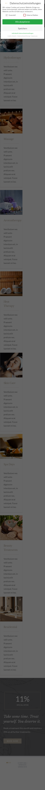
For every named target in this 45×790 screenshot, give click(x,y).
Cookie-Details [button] (12, 36)
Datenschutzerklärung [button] (23, 36)
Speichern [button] (22, 28)
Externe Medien (30, 15)
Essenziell (10, 15)
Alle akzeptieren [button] (22, 22)
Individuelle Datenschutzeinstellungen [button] (22, 33)
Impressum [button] (34, 36)
